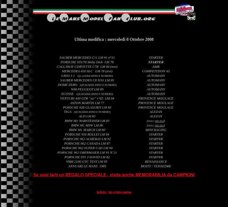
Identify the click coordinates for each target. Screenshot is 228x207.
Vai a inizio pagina (119, 192)
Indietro (102, 192)
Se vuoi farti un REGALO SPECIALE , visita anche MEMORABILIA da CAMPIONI (114, 175)
